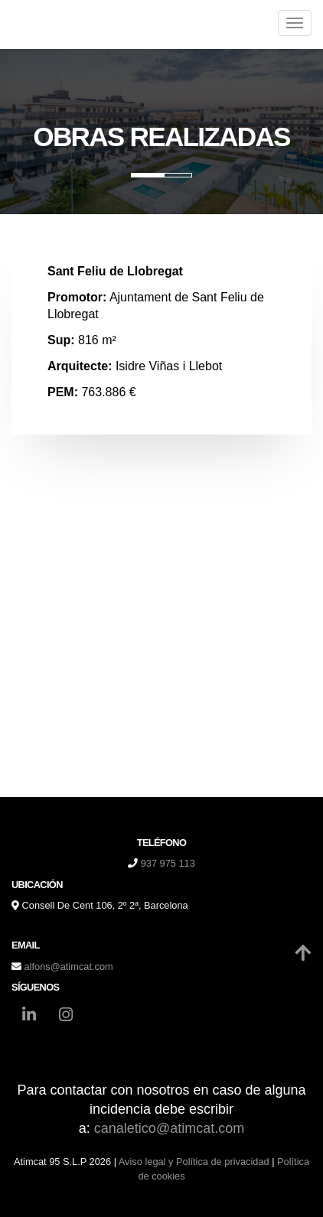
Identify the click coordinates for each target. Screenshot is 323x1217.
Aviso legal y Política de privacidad (194, 1161)
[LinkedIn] (29, 1016)
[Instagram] (66, 1016)
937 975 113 (168, 863)
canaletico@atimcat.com (169, 1128)
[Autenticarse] (16, 1190)
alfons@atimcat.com (68, 966)
